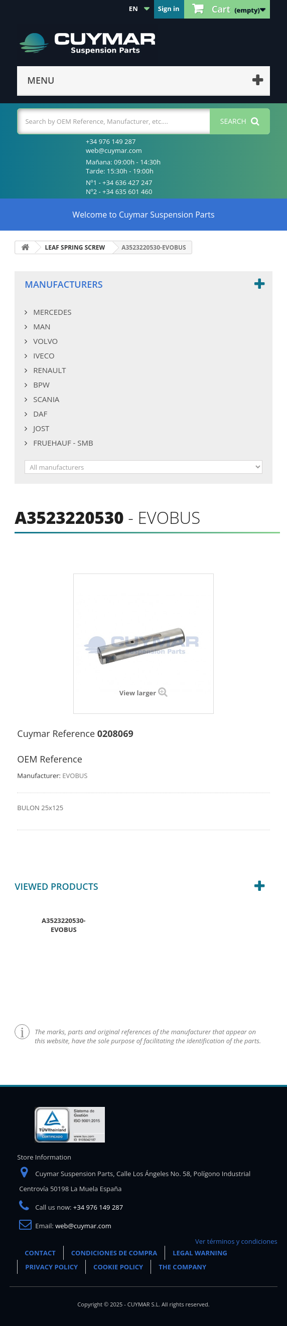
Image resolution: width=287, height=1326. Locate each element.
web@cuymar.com (83, 1225)
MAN (40, 326)
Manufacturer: (39, 775)
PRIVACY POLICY (51, 1266)
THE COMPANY (182, 1266)
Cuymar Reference (56, 733)
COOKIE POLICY (118, 1266)
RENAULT (48, 370)
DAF (39, 414)
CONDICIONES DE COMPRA (114, 1252)
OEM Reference (49, 759)
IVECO (42, 355)
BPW (40, 385)
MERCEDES (51, 312)
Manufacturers (63, 284)
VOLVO (44, 341)
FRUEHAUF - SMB (62, 443)
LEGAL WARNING (200, 1252)
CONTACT (40, 1252)
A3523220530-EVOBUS (63, 925)
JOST (40, 428)
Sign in (169, 8)
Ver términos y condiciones (236, 1241)
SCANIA (45, 399)
